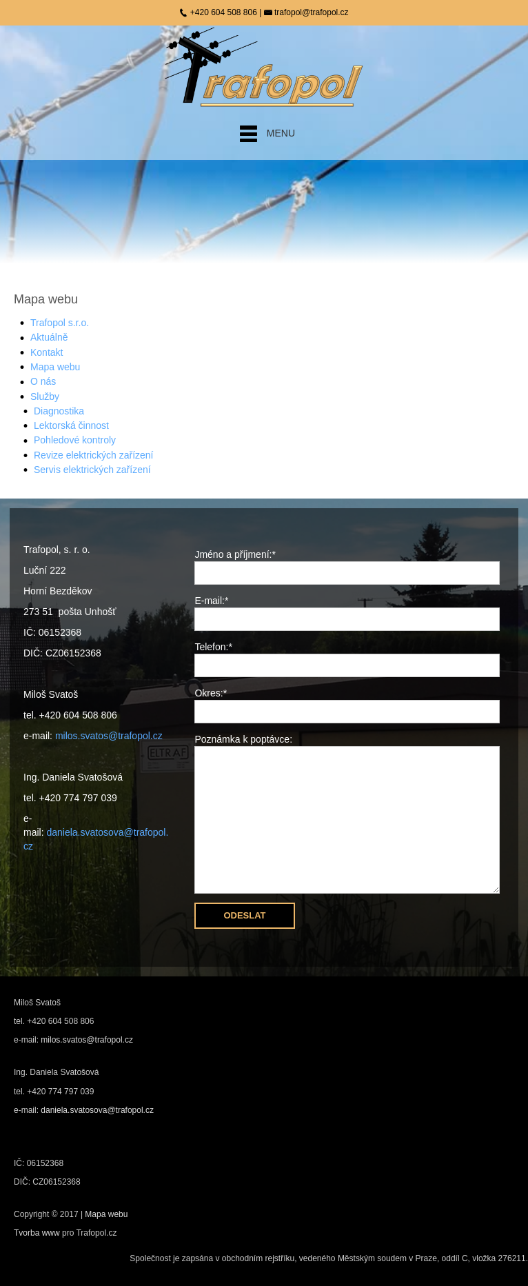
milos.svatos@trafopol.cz (109, 735)
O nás (43, 381)
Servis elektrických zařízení (92, 469)
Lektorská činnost (71, 425)
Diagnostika (59, 410)
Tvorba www (38, 1233)
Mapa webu (55, 366)
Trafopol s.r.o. (59, 322)
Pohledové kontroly (75, 439)
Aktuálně (49, 337)
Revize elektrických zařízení (94, 455)
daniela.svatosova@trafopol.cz (97, 1110)
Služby (44, 396)
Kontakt (46, 352)
